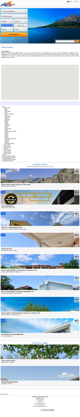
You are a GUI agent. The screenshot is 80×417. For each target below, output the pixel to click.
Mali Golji (7, 120)
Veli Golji (7, 141)
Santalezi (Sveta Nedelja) (10, 131)
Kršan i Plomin (7, 144)
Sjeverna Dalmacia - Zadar (8, 155)
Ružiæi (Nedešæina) (9, 143)
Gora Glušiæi (8, 116)
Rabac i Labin (7, 107)
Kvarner (4, 154)
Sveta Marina (8, 111)
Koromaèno (7, 119)
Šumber (6, 137)
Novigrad (6, 148)
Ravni (6, 110)
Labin (6, 115)
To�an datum (20, 25)
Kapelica (7, 117)
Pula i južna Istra (8, 147)
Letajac (6, 130)
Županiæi (7, 142)
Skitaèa (6, 122)
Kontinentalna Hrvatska (7, 160)
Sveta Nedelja (8, 128)
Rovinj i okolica (7, 151)
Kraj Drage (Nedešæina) (10, 138)
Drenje (6, 112)
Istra (3, 106)
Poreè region (7, 146)
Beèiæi (6, 133)
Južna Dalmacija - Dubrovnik (9, 159)
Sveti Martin (7, 125)
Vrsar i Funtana (7, 149)
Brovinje (6, 136)
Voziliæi (6, 135)
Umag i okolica (7, 152)
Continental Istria (8, 153)
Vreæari (6, 126)
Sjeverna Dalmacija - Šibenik (9, 157)
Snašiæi (6, 123)
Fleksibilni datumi (7, 25)
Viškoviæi (7, 139)
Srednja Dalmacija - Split (8, 158)
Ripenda (7, 121)
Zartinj (6, 127)
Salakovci (7, 132)
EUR (76, 1)
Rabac (6, 109)
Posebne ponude (40, 164)
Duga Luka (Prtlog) (9, 114)
